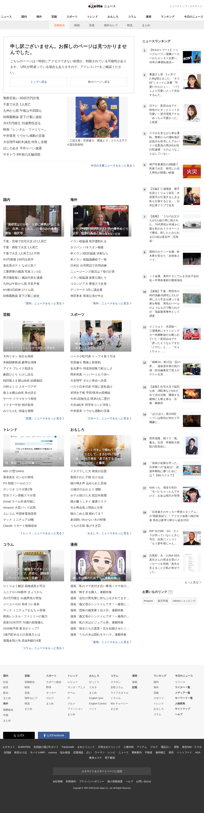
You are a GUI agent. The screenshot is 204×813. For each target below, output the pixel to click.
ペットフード (184, 752)
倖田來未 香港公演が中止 (87, 295)
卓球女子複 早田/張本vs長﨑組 (90, 392)
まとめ (146, 25)
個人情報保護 (114, 781)
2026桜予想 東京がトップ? (21, 628)
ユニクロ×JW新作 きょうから (22, 592)
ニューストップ (178, 6)
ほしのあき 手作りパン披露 (22, 148)
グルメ (71, 703)
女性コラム (117, 687)
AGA (197, 752)
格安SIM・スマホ (192, 746)
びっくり (94, 682)
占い (88, 752)
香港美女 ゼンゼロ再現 (18, 477)
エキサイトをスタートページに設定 (102, 771)
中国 (5, 715)
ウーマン (100, 752)
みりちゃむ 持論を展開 (18, 410)
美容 (171, 752)
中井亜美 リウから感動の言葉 (24, 135)
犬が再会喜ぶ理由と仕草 (86, 507)
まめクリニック (86, 746)
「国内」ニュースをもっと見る (43, 303)
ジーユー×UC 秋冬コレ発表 (21, 604)
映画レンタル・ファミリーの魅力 (25, 616)
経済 (5, 687)
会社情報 (58, 781)
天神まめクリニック (109, 746)
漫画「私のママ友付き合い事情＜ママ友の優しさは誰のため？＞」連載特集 (100, 586)
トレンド (92, 16)
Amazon (148, 600)
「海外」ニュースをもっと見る (110, 303)
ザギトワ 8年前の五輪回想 (21, 154)
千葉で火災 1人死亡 (17, 104)
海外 (39, 16)
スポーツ (71, 16)
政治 (5, 692)
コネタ (93, 687)
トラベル (116, 698)
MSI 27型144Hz (13, 471)
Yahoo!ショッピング (184, 600)
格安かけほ (20, 752)
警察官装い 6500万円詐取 (21, 98)
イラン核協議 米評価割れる (88, 241)
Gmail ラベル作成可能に (19, 501)
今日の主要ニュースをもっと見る (112, 165)
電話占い (166, 746)
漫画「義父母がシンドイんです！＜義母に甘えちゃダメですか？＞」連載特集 (100, 604)
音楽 (92, 25)
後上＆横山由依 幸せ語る (20, 392)
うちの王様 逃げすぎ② (85, 525)
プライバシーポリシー (91, 781)
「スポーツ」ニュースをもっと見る (108, 418)
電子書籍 (110, 757)
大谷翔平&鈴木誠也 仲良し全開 (25, 142)
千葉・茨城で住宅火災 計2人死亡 (25, 241)
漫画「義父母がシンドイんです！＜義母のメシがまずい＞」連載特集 (100, 616)
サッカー (51, 692)
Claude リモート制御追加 (20, 525)
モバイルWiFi (37, 752)
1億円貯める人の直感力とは (21, 634)
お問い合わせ (143, 781)
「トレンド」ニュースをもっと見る (41, 533)
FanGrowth (68, 746)
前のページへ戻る (99, 81)
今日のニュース (193, 16)
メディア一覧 (182, 692)
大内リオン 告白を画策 (18, 356)
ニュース (6, 16)
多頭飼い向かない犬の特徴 (88, 519)
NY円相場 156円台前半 (18, 259)
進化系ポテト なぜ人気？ (20, 265)
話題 (134, 687)
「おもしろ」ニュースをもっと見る (108, 533)
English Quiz (96, 698)
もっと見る (193, 582)
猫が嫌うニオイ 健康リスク (88, 501)
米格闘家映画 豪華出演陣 (20, 362)
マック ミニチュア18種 (18, 519)
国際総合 (8, 709)
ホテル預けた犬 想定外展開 (88, 495)
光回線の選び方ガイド (46, 746)
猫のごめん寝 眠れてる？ (87, 513)
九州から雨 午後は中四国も (22, 110)
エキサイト (196, 6)
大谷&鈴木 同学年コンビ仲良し (91, 404)
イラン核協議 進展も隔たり (88, 277)
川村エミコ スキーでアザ (20, 386)
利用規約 (71, 781)
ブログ (154, 746)
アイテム (142, 746)
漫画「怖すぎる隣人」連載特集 (91, 592)
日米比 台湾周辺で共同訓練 (88, 265)
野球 (48, 687)
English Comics (98, 703)
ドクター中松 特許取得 (18, 404)
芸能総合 (59, 25)
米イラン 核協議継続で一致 (88, 259)
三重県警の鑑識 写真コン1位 (22, 271)
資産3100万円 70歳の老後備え (23, 622)
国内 (24, 16)
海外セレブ (111, 25)
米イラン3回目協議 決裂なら (89, 253)
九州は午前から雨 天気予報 (21, 283)
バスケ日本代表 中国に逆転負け (91, 386)
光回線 (7, 752)
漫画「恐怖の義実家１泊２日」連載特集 (96, 610)
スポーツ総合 (53, 682)
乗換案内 (137, 752)
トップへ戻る (38, 81)
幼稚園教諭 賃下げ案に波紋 (22, 117)
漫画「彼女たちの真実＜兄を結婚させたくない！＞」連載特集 (100, 628)
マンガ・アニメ (76, 687)
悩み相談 (65, 752)
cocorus (52, 752)
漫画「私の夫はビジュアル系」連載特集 (96, 622)
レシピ (111, 752)
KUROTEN (24, 746)
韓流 (129, 25)
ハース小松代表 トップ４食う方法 (92, 356)
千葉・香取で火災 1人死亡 (20, 247)
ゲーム (71, 692)
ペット (93, 708)
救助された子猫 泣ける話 (87, 477)
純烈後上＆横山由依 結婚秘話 (22, 380)
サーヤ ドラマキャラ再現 (20, 398)
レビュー (73, 682)
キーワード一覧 (184, 698)
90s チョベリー (119, 703)
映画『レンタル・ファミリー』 (25, 129)
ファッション (75, 708)
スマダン (116, 682)
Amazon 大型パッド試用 (19, 507)
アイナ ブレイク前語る (18, 368)
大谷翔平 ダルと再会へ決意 (88, 380)
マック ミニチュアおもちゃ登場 (24, 610)
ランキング (167, 16)
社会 (5, 682)
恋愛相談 (78, 752)
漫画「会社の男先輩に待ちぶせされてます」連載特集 (100, 598)
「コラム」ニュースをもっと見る (42, 648)
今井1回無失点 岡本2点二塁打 (90, 398)
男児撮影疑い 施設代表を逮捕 (22, 277)
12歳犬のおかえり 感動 (85, 489)
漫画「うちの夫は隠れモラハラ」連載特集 (98, 634)
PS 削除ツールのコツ (17, 483)
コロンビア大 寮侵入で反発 (88, 283)
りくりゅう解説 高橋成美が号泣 (24, 586)
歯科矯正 (161, 752)
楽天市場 (163, 600)
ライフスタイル (119, 692)
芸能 (54, 16)
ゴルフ (50, 698)
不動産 (148, 752)
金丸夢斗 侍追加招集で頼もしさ (91, 368)
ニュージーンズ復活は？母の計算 (92, 271)
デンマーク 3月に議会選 (86, 289)
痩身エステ (95, 757)
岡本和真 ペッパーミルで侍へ (90, 374)
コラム (132, 16)
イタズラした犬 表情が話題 (88, 471)
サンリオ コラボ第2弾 (17, 489)
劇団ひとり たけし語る (18, 374)
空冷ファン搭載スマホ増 (19, 495)
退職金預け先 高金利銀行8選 (22, 640)
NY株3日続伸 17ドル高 (18, 289)
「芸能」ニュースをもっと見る (43, 418)
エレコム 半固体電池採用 (20, 513)
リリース (180, 682)
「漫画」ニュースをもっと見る (110, 642)
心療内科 (129, 746)
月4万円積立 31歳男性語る (22, 123)
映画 (77, 25)
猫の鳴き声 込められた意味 (88, 483)
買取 (176, 746)
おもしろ (112, 16)
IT (69, 698)
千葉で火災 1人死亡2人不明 (21, 253)
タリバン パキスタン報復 (87, 247)
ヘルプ (179, 714)
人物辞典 (180, 703)
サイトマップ (182, 708)
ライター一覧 (182, 687)
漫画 (148, 16)
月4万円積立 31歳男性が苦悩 (22, 598)
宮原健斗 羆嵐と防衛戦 (85, 362)
